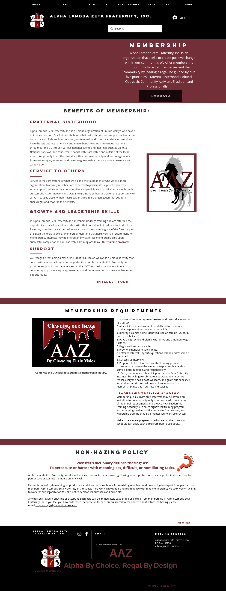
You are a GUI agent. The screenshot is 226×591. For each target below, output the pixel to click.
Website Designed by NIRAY (161, 585)
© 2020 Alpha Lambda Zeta (48, 570)
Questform (59, 372)
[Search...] (134, 28)
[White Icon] (79, 534)
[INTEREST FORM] (160, 96)
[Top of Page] (183, 522)
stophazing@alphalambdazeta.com (56, 505)
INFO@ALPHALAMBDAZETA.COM (108, 545)
